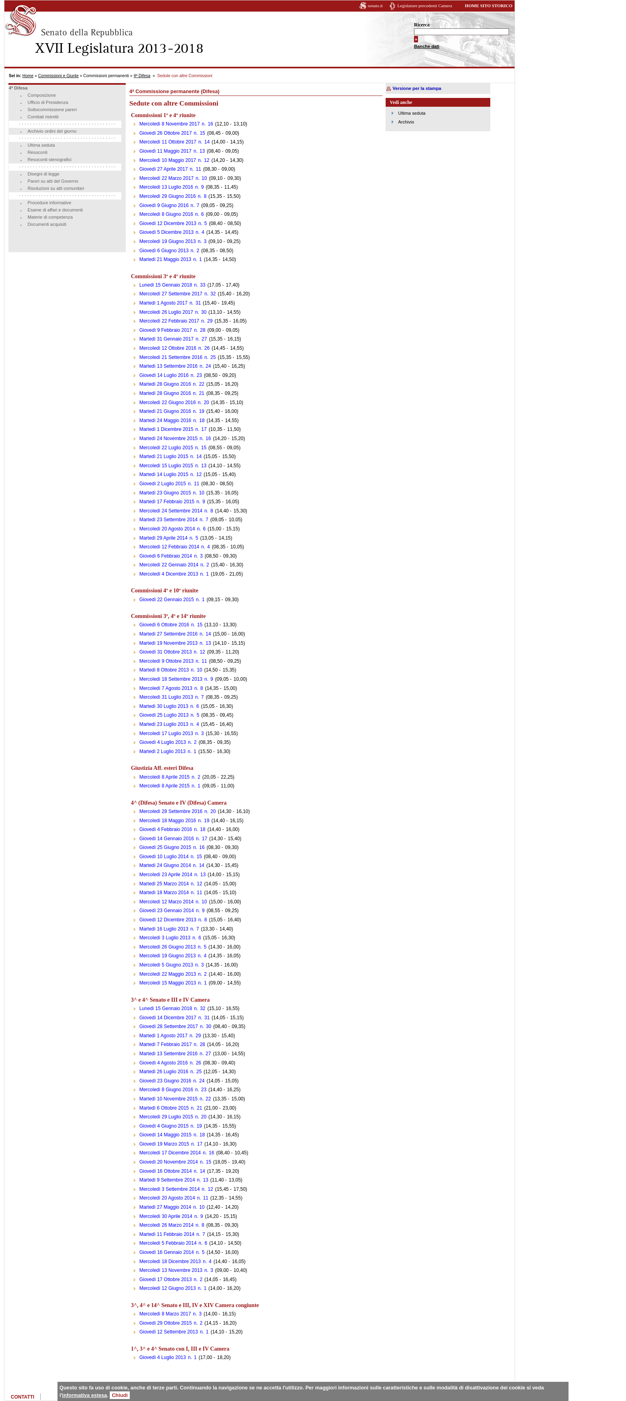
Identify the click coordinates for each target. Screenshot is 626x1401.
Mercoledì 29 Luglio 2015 (166, 1117)
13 (202, 151)
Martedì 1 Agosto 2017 (163, 303)
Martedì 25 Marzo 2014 (164, 884)
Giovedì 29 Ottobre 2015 (165, 1323)
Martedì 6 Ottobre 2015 (164, 1108)
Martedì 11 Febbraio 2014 (166, 1234)
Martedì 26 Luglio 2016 (163, 1071)
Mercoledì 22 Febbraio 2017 (169, 321)
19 (201, 411)
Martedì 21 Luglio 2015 (163, 456)
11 (198, 169)
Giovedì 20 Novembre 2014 (168, 1162)
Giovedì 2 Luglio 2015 (162, 483)
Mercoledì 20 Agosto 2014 (167, 529)
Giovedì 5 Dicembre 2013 (166, 232)
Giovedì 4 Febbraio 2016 (165, 829)
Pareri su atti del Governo (53, 181)
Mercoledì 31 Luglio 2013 (166, 697)
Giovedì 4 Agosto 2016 (163, 1063)
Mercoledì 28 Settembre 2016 (170, 811)
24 (208, 366)
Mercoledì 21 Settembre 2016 (170, 357)
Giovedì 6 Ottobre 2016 (164, 625)
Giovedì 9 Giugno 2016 (163, 205)
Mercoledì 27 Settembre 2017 (170, 294)
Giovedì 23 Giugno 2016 (165, 1081)
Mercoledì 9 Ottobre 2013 (166, 661)
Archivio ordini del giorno (52, 131)
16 (210, 124)
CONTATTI (22, 1397)
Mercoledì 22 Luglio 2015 (166, 447)
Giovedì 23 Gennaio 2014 (166, 910)
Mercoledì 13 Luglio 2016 (166, 187)
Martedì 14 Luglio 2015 (163, 474)
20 (206, 402)
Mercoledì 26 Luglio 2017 (166, 312)
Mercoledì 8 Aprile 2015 (164, 777)
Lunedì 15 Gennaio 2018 (165, 285)
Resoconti (38, 152)
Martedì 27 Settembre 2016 (168, 634)
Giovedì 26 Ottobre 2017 (165, 133)
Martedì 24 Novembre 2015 (168, 438)
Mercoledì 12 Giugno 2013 (167, 1288)
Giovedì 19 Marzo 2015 (164, 1144)
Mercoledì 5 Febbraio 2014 (167, 1243)
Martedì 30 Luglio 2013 (163, 706)
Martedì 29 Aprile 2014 (163, 538)
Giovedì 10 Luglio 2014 (163, 856)
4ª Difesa (141, 76)
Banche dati (426, 46)
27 (204, 339)
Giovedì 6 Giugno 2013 (163, 250)
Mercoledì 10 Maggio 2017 (167, 160)
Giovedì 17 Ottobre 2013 (165, 1279)
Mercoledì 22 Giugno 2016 (167, 402)
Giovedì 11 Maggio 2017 (165, 151)
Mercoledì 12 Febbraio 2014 (169, 547)
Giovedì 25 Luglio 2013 (163, 715)
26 (207, 348)
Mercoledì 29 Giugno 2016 (167, 196)
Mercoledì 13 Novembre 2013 (170, 1270)
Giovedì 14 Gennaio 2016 (166, 838)
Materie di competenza (50, 217)
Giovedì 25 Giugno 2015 (165, 847)
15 (202, 133)
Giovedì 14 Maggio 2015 (165, 1135)
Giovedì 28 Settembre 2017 (168, 1026)
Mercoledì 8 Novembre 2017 (169, 124)
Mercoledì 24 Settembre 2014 (170, 511)
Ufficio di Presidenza (48, 102)
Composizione (42, 95)
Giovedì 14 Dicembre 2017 (167, 1017)
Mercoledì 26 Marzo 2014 (166, 1225)
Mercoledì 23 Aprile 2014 (165, 874)
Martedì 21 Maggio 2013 (165, 259)
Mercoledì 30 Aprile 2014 (165, 1216)
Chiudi (120, 1395)
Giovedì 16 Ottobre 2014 (165, 1171)
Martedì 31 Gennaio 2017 (166, 339)
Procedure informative (49, 202)
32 (213, 294)
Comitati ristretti (43, 116)
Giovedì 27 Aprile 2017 (163, 169)
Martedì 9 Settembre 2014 (167, 1180)
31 (198, 303)
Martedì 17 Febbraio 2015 (166, 501)
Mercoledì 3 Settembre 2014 (169, 1189)
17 (203, 429)
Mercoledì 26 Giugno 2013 (167, 947)
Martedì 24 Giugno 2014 (165, 865)
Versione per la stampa (416, 88)
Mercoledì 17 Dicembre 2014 (170, 1153)
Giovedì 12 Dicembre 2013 (167, 223)
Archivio (406, 122)
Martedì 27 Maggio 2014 (165, 1207)
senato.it (375, 5)
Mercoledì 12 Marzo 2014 (166, 902)
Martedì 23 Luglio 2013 (163, 724)
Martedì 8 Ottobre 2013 (164, 670)
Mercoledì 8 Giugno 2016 (166, 214)
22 (201, 384)
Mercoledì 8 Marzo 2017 (165, 1314)
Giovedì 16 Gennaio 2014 (166, 1252)
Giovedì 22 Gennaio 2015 (166, 599)
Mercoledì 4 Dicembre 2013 (168, 574)
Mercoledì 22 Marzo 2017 (166, 178)
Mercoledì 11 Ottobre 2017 (167, 142)
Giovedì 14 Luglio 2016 (163, 375)
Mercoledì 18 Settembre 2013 (170, 679)
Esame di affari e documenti (55, 209)
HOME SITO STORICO (488, 5)
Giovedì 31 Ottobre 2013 (165, 652)
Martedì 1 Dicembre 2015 (166, 429)
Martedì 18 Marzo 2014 (164, 892)
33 (202, 285)
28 (202, 330)
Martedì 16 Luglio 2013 (163, 929)
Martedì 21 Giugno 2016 (165, 411)
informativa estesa (84, 1395)
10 (204, 178)
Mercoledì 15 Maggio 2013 (167, 983)
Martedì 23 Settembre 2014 (168, 519)
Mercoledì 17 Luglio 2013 (166, 733)
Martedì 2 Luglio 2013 (162, 751)
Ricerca (422, 25)
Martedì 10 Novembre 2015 (168, 1099)
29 (209, 321)
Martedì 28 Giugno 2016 (165, 384)
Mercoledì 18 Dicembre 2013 (170, 1261)
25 (213, 357)
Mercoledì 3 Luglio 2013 (164, 938)
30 (203, 312)
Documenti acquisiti (47, 224)
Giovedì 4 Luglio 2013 (162, 742)
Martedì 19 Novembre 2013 (168, 643)
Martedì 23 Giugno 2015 (165, 493)
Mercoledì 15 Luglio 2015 (166, 465)
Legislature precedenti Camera (424, 5)
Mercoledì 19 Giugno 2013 (167, 241)
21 (201, 393)
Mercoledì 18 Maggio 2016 (167, 820)
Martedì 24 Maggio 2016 (165, 420)
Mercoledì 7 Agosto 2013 (165, 688)
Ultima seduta (41, 145)
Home (28, 76)
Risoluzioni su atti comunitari (56, 188)
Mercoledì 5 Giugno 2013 (166, 965)
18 (201, 420)
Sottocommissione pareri (52, 109)
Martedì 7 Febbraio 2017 (165, 1044)
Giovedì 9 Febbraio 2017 (165, 330)
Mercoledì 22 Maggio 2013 (167, 974)
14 (207, 142)
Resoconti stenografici (49, 159)
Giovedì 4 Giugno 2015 (163, 1126)
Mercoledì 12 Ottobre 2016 (167, 348)
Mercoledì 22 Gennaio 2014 (168, 565)
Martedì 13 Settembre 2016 (168, 366)
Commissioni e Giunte (58, 76)
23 (199, 375)
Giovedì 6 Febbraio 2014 (165, 556)
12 (206, 160)
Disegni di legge (43, 173)
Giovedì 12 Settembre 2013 (168, 1332)
